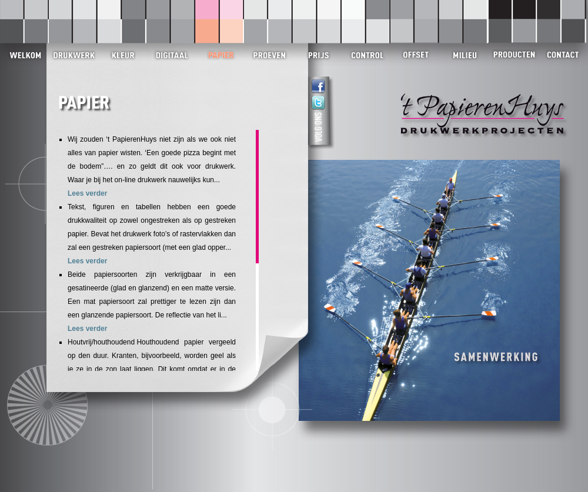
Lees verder (87, 193)
